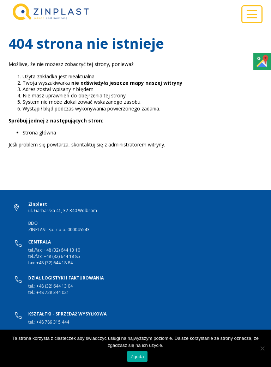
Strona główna (39, 132)
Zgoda (137, 356)
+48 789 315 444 (52, 322)
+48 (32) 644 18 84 (54, 263)
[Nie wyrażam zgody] (262, 348)
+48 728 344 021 (52, 292)
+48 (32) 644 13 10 (62, 250)
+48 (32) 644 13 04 (54, 286)
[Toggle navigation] (252, 14)
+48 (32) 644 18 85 (62, 256)
